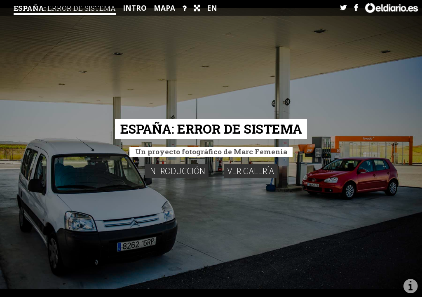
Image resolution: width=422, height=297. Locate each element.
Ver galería (250, 171)
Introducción (176, 171)
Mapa (164, 8)
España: (65, 8)
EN (212, 8)
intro (135, 8)
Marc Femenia (260, 151)
